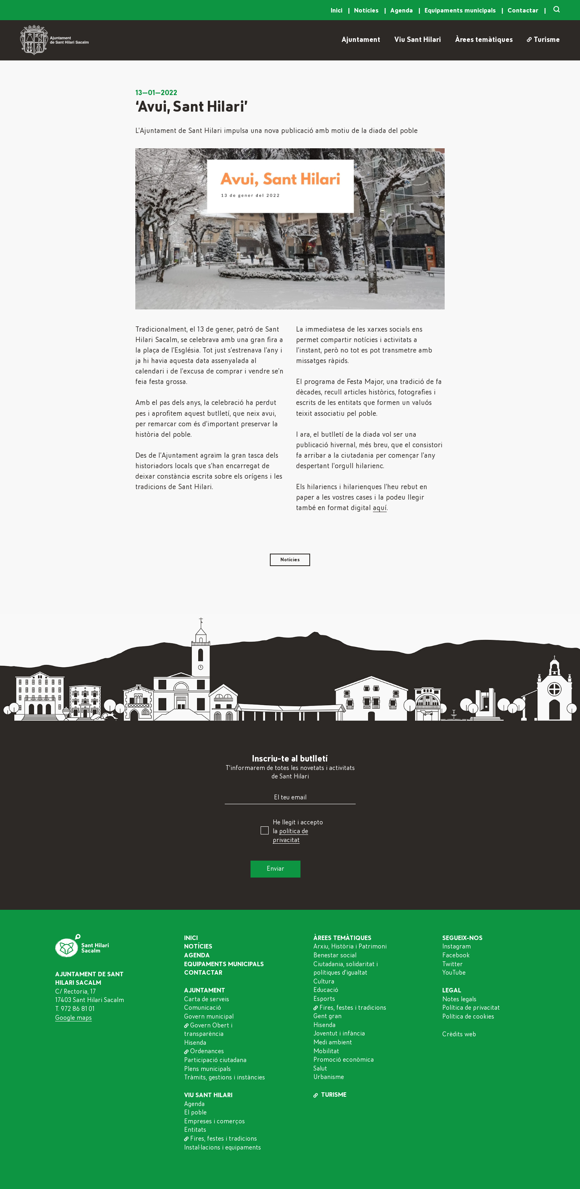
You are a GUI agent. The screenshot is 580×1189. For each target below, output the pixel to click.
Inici (337, 10)
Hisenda (195, 1043)
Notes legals (459, 999)
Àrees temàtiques (484, 40)
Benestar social (334, 955)
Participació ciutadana (215, 1060)
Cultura (323, 981)
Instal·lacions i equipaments (222, 1147)
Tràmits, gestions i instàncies (224, 1077)
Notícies (367, 10)
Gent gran (327, 1016)
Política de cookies (468, 1016)
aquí (380, 508)
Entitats (195, 1130)
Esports (324, 999)
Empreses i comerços (214, 1121)
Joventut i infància (339, 1033)
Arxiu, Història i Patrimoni (350, 946)
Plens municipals (207, 1069)
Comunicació (202, 1007)
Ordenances (204, 1051)
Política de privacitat (471, 1007)
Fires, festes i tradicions (220, 1138)
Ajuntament (361, 40)
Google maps (73, 1018)
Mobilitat (326, 1051)
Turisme (543, 40)
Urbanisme (328, 1077)
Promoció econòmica (343, 1059)
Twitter (452, 964)
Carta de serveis (206, 999)
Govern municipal (209, 1016)
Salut (320, 1068)
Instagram (456, 946)
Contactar (524, 10)
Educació (325, 990)
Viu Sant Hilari (417, 40)
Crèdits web (459, 1034)
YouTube (454, 972)
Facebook (456, 955)
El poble (195, 1112)
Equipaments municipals (461, 10)
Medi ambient (332, 1042)
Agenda (402, 10)
